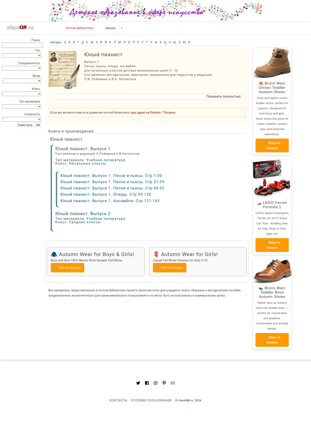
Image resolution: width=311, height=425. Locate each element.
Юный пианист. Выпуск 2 (83, 213)
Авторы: (56, 42)
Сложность (32, 114)
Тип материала (29, 101)
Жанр (36, 76)
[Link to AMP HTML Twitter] (138, 383)
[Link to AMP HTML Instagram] (155, 383)
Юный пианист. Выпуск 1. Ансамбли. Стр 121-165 (110, 200)
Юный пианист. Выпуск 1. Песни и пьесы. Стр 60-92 (112, 188)
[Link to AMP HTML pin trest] (164, 383)
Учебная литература (105, 160)
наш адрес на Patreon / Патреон (153, 112)
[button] (147, 96)
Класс (36, 89)
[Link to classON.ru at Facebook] (147, 383)
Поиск (35, 40)
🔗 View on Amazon (67, 267)
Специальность (29, 63)
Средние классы (85, 222)
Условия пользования (151, 400)
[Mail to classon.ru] (172, 384)
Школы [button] (110, 28)
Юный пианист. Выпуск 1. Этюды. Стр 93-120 (105, 194)
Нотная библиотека (79, 28)
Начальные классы (87, 163)
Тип (37, 50)
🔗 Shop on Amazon (272, 145)
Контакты (118, 400)
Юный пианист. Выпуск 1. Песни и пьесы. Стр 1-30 (111, 175)
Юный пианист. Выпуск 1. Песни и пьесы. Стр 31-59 (112, 182)
